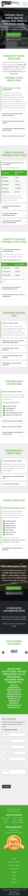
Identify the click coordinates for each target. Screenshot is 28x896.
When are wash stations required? (14, 426)
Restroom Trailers (14, 865)
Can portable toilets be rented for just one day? (14, 122)
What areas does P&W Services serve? (14, 508)
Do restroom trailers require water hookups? (14, 356)
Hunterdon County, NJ (14, 689)
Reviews (14, 879)
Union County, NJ (14, 707)
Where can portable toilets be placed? (14, 136)
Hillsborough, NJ (14, 687)
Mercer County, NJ (14, 692)
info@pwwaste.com (16, 809)
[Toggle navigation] (25, 3)
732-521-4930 (16, 811)
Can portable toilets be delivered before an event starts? (14, 221)
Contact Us (14, 882)
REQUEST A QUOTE (14, 39)
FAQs (14, 875)
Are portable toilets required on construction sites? (14, 250)
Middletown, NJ (14, 701)
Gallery (14, 872)
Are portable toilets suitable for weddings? (14, 207)
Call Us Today (13, 588)
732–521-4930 (13, 34)
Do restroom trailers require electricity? (14, 349)
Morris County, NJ (14, 698)
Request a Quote (14, 593)
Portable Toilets (14, 862)
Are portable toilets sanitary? (14, 484)
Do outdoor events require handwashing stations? (14, 214)
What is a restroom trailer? (14, 323)
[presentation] (13, 782)
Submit (6, 786)
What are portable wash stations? (14, 391)
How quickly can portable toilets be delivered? (14, 549)
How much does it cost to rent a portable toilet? (14, 88)
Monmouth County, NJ (14, 696)
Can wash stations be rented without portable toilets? (14, 433)
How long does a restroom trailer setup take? (14, 364)
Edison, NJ (14, 685)
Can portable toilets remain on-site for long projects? (14, 295)
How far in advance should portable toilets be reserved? (14, 114)
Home (14, 858)
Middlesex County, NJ (14, 694)
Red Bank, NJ (14, 703)
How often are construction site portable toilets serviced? (14, 288)
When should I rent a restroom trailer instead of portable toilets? (14, 341)
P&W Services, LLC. (18, 890)
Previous (2, 652)
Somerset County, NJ (14, 705)
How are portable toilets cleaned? (14, 461)
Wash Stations (14, 869)
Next (25, 652)
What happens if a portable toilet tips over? (14, 477)
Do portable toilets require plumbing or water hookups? (14, 129)
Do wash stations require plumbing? (14, 421)
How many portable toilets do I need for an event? (14, 163)
